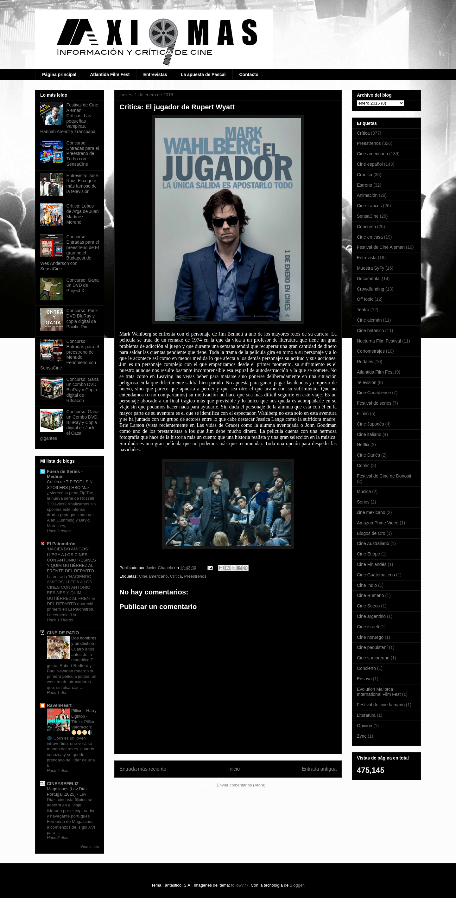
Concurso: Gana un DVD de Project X (82, 285)
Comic (363, 465)
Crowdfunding (370, 289)
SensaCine (368, 216)
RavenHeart (59, 705)
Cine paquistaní (372, 647)
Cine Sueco (368, 605)
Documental (369, 278)
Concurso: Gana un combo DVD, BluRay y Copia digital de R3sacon (82, 390)
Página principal (59, 74)
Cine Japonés (370, 424)
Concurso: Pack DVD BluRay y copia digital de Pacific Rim (82, 318)
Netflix (363, 444)
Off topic (365, 299)
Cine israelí (368, 626)
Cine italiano (369, 434)
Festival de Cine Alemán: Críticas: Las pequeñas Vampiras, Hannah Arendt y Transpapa (69, 118)
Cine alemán (369, 320)
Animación (367, 195)
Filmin (363, 413)
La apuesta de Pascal (203, 74)
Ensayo (364, 678)
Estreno (364, 185)
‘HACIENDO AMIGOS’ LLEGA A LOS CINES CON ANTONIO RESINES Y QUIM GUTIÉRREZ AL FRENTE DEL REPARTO (71, 560)
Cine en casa (370, 237)
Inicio (234, 769)
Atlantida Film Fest (110, 74)
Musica (364, 491)
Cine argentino (371, 616)
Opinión (364, 725)
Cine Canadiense (374, 392)
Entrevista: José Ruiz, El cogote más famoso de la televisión (82, 183)
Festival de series (374, 403)
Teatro (363, 309)
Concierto (366, 668)
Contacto (249, 74)
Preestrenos (195, 576)
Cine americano (153, 576)
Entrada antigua (319, 769)
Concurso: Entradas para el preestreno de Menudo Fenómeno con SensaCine (69, 354)
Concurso (366, 226)
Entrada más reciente (142, 769)
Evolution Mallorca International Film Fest (379, 692)
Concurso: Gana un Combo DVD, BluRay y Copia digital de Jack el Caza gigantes (69, 425)
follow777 (240, 885)
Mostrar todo (89, 847)
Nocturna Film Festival (379, 340)
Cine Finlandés (371, 564)
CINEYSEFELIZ (63, 783)
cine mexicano (371, 512)
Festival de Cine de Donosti (384, 475)
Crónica (364, 174)
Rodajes (365, 361)
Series (363, 501)
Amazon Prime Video (377, 522)
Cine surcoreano (373, 657)
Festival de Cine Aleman (381, 247)
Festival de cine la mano (381, 704)
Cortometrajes (371, 351)
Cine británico (370, 330)
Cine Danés (368, 455)
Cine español (370, 164)
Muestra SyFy (370, 268)
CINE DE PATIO (63, 632)
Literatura (366, 715)
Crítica (176, 576)
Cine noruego (370, 637)
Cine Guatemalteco (376, 574)
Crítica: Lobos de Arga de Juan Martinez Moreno (82, 213)
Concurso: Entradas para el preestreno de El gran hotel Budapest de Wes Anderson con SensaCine (69, 252)
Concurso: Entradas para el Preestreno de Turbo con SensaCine (82, 153)
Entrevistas (155, 74)
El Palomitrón (61, 543)
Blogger (297, 885)
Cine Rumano (370, 595)
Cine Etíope (368, 553)
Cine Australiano (373, 543)
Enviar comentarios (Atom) (241, 785)
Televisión (366, 382)
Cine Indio (367, 585)
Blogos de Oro (371, 533)
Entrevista (367, 257)
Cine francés (369, 205)
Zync (361, 736)
